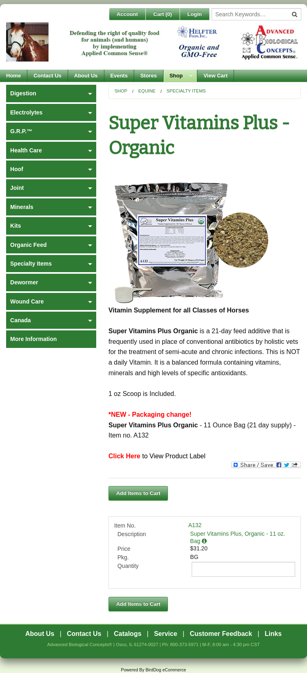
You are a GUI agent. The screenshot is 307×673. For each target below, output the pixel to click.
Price (123, 548)
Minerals (21, 207)
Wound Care (27, 301)
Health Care (26, 150)
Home (13, 76)
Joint (17, 188)
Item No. (125, 525)
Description (131, 534)
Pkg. (123, 557)
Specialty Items (185, 90)
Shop (176, 76)
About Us (86, 76)
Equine (146, 90)
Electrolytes (26, 112)
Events (119, 76)
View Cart (215, 76)
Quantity (128, 566)
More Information (33, 339)
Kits (15, 225)
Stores (148, 76)
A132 (195, 525)
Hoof (16, 169)
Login (195, 14)
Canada (20, 320)
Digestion (23, 93)
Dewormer (24, 282)
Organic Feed (28, 245)
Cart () (162, 14)
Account (127, 14)
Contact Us (47, 76)
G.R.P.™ (21, 131)
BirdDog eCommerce (166, 669)
